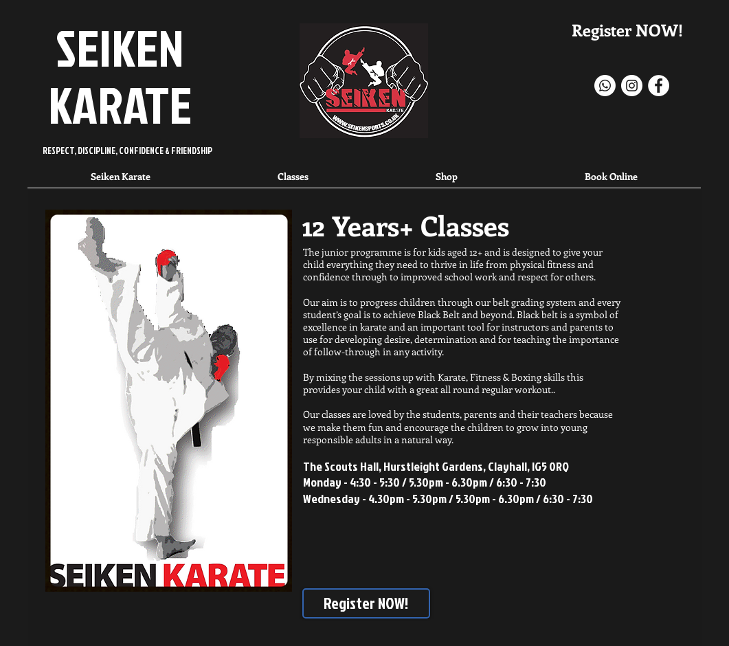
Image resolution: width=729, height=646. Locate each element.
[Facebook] (658, 85)
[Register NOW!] (366, 603)
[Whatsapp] (605, 85)
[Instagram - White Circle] (631, 85)
